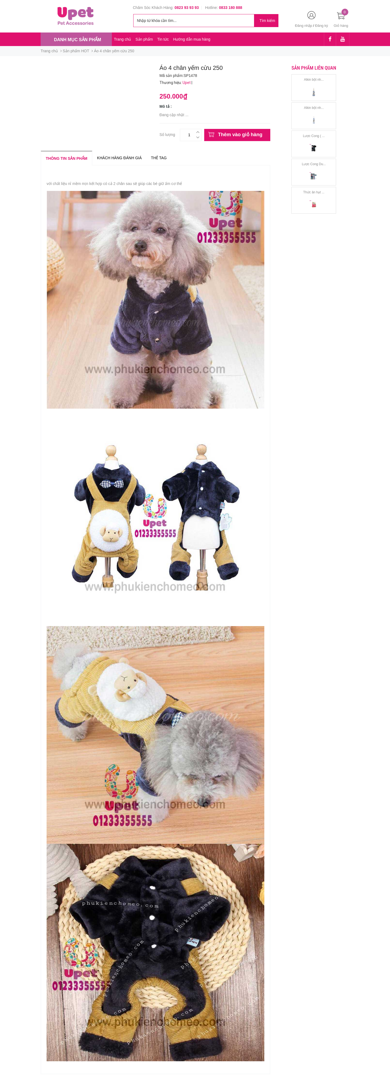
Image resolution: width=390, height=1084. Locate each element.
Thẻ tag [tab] (159, 158)
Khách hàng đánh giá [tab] (119, 158)
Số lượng (167, 134)
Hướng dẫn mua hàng (191, 39)
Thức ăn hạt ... (313, 192)
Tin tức (163, 39)
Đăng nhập (303, 26)
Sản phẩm (144, 39)
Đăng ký (321, 26)
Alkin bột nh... (314, 80)
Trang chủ (122, 39)
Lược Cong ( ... (314, 136)
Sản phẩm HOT (76, 51)
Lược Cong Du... (314, 164)
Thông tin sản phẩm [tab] (66, 158)
